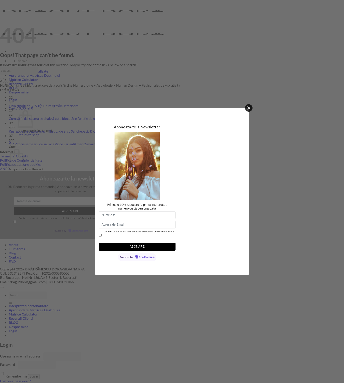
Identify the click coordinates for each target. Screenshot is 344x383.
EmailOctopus (146, 257)
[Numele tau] (137, 215)
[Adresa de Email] (137, 224)
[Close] (249, 108)
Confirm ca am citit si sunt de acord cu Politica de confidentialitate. (139, 231)
